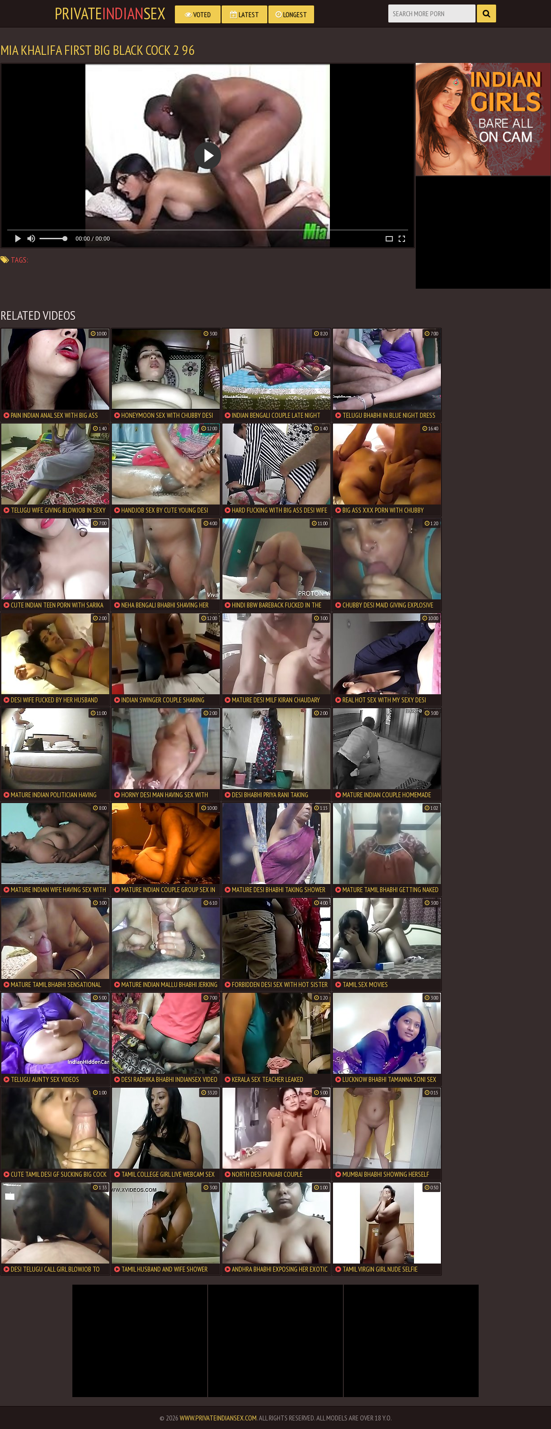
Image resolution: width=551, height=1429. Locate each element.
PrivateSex (110, 13)
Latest (244, 14)
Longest (291, 14)
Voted (198, 14)
